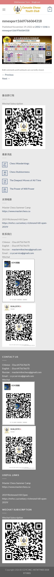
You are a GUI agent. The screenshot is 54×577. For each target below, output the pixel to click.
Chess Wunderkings (19, 163)
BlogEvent (36, 2)
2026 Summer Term (22, 2)
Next (6, 78)
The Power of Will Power (22, 188)
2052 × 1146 (41, 26)
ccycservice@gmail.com (22, 253)
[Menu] (4, 9)
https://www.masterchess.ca (16, 211)
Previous (8, 74)
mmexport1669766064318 (15, 30)
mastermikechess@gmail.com (26, 249)
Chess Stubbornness (20, 171)
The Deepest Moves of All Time (25, 180)
